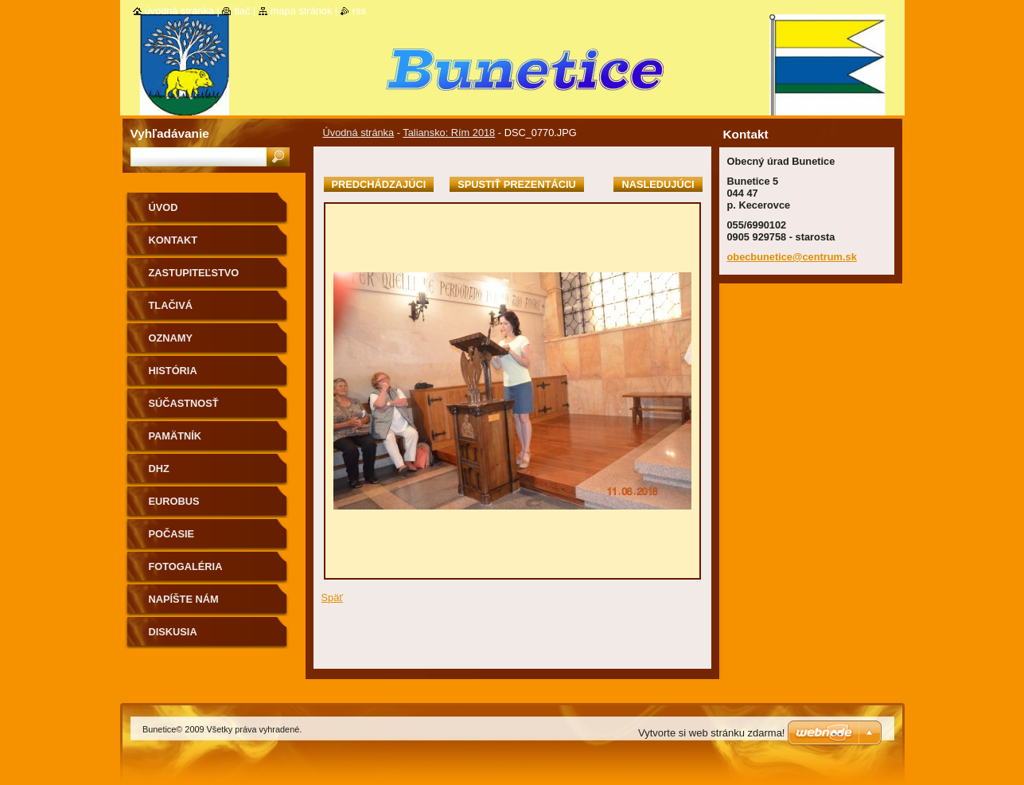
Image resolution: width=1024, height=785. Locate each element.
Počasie (172, 534)
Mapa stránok (302, 11)
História (173, 371)
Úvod (163, 207)
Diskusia (173, 632)
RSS (359, 11)
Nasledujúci (657, 184)
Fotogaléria (186, 566)
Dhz (159, 469)
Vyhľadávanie (169, 133)
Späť (332, 597)
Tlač (242, 11)
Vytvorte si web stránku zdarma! (711, 733)
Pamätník (175, 436)
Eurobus (174, 501)
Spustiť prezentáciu (516, 184)
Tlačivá (171, 305)
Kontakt (173, 240)
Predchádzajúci (379, 184)
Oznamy (171, 338)
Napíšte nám (184, 599)
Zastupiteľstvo (194, 273)
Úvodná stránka (359, 133)
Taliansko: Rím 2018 (449, 133)
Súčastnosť (184, 403)
